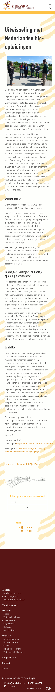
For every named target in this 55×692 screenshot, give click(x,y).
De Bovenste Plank (12, 648)
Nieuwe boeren (10, 642)
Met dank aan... (10, 630)
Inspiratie (6, 635)
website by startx (39, 688)
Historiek (7, 627)
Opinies (6, 645)
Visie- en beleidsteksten (14, 652)
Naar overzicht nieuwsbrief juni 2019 (22, 464)
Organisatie (9, 623)
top (27, 545)
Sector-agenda (10, 596)
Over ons (6, 610)
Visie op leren (9, 620)
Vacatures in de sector (14, 599)
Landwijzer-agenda (12, 593)
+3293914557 (36, 683)
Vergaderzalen (9, 657)
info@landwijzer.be (16, 683)
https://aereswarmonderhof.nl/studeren (35, 443)
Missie (6, 614)
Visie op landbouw (11, 617)
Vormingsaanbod (10, 605)
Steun (5, 668)
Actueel (6, 590)
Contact (6, 663)
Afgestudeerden (11, 639)
